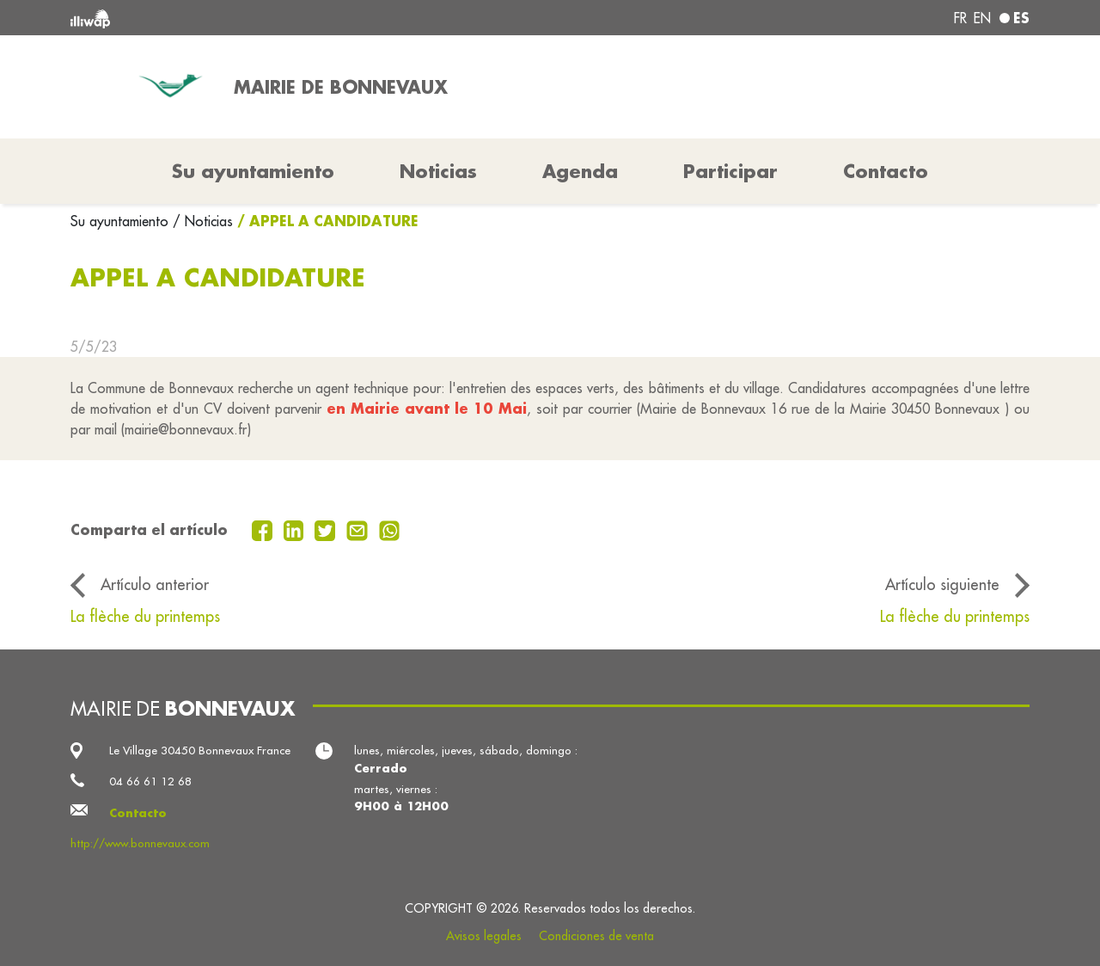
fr (960, 18)
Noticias (438, 171)
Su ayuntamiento (121, 221)
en (982, 18)
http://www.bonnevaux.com (140, 843)
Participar (730, 171)
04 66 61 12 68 (150, 781)
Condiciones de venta (596, 936)
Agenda (580, 171)
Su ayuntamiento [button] (253, 171)
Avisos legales (484, 936)
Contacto (885, 171)
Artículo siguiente (942, 584)
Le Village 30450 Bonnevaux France (199, 750)
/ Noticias (203, 221)
